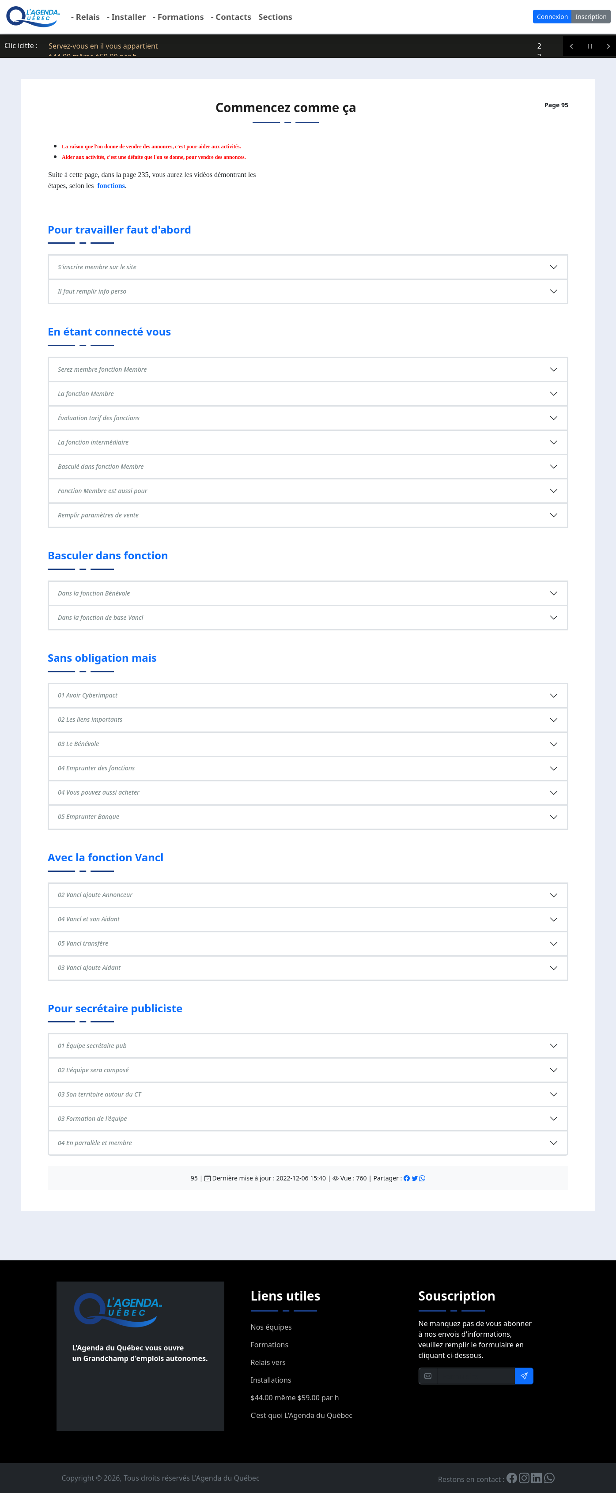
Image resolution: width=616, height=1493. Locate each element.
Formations (270, 1345)
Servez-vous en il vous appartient (103, 46)
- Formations (178, 16)
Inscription (591, 16)
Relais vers (268, 1362)
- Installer (126, 16)
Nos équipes (271, 1327)
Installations (271, 1380)
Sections (275, 16)
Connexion (552, 16)
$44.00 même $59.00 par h (295, 1398)
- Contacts (231, 16)
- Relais (85, 16)
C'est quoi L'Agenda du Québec (301, 1415)
